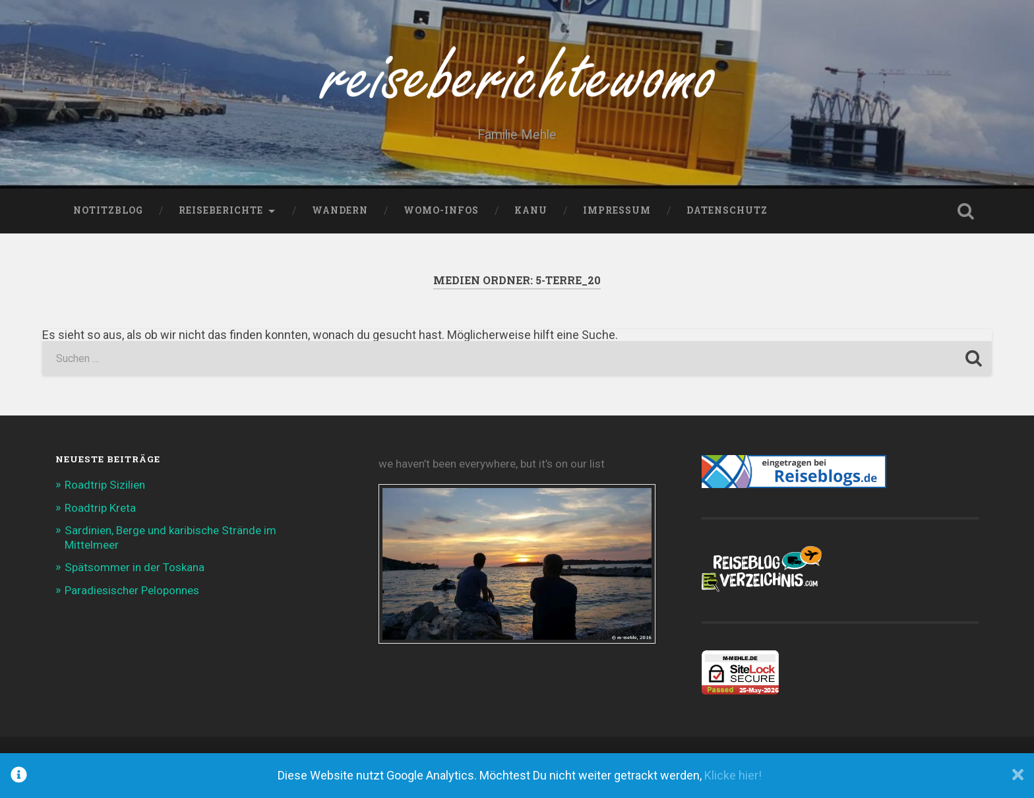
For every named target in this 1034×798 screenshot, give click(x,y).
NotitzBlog (108, 210)
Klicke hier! (733, 775)
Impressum (617, 210)
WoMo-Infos (441, 210)
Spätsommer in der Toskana (134, 567)
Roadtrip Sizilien (105, 484)
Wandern (340, 210)
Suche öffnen (965, 211)
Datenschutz (727, 210)
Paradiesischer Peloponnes (132, 590)
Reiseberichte (221, 210)
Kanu (530, 210)
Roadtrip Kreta (100, 507)
